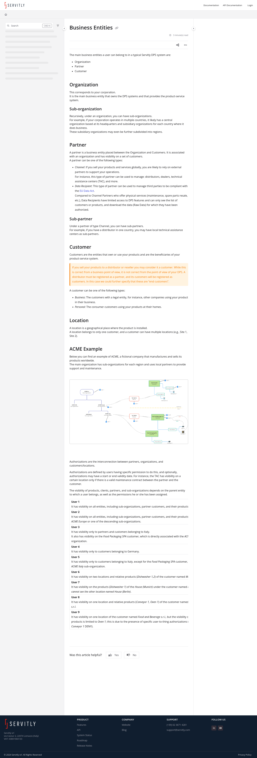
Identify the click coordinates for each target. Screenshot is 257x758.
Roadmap (82, 740)
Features (81, 724)
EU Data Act (87, 191)
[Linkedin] (213, 728)
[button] (29, 25)
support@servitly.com (178, 729)
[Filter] (58, 26)
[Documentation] (211, 5)
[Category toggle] (64, 28)
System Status (84, 735)
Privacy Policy (244, 754)
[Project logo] (14, 5)
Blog (124, 729)
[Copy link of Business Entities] (116, 28)
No (131, 655)
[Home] (6, 14)
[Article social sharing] (177, 45)
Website (126, 724)
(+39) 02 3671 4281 (177, 724)
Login (250, 5)
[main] (128, 367)
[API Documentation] (232, 5)
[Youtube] (220, 728)
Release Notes (84, 745)
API (78, 729)
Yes (114, 655)
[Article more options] (185, 45)
